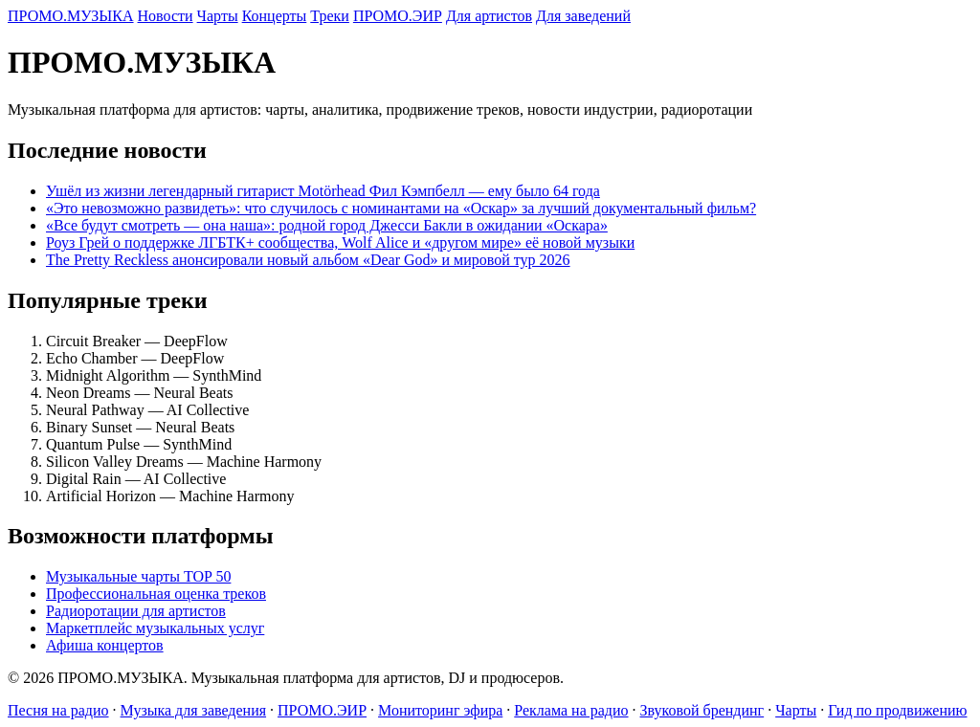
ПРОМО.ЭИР (397, 16)
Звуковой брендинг (702, 710)
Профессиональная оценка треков (156, 593)
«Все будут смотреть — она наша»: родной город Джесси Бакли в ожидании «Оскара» (327, 225)
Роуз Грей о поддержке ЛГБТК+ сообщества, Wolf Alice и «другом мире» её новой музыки (340, 242)
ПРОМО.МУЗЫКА (71, 16)
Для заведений (583, 16)
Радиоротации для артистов (136, 611)
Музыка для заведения (194, 710)
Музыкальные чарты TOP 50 (138, 576)
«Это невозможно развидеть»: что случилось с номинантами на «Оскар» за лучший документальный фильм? (401, 208)
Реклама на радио (571, 710)
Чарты (217, 16)
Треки (329, 16)
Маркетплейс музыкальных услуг (155, 628)
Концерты (274, 16)
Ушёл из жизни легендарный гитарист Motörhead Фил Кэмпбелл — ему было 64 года (323, 191)
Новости (165, 16)
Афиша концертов (105, 645)
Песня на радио (58, 710)
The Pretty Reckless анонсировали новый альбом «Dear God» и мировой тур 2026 (308, 260)
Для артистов (489, 16)
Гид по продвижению (897, 710)
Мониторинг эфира (440, 710)
